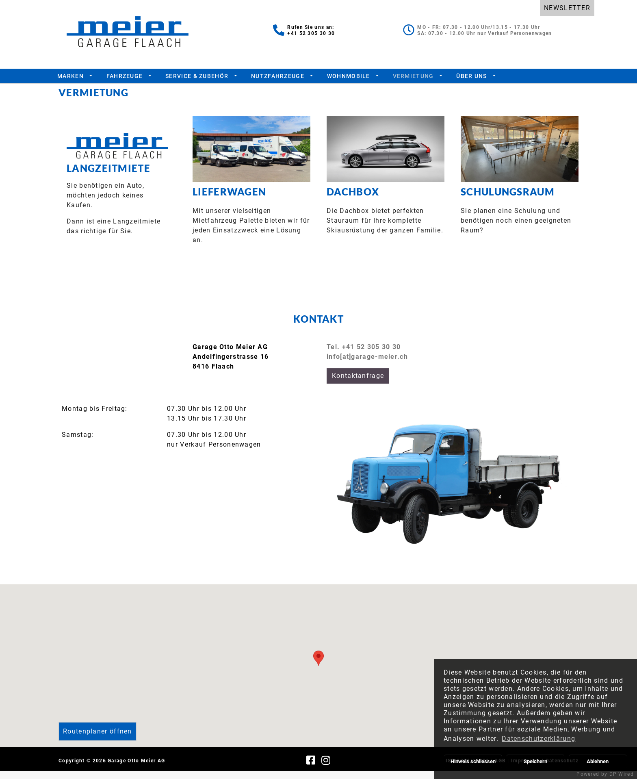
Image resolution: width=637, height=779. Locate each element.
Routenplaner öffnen (97, 739)
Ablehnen (598, 761)
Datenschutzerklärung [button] (538, 738)
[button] (318, 666)
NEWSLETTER (567, 8)
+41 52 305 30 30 (311, 33)
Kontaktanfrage (358, 384)
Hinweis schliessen (473, 761)
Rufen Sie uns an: (310, 27)
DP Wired (621, 774)
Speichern (535, 761)
